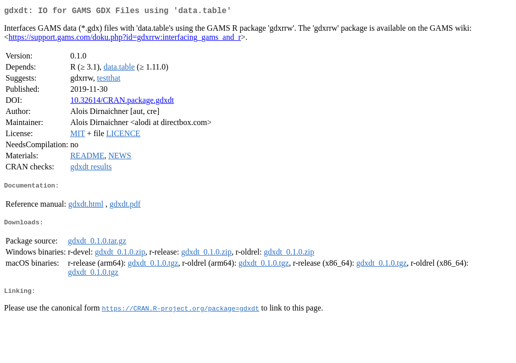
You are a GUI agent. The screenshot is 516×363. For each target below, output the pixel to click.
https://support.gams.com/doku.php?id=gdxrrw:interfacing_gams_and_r (125, 39)
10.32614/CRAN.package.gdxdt (122, 102)
